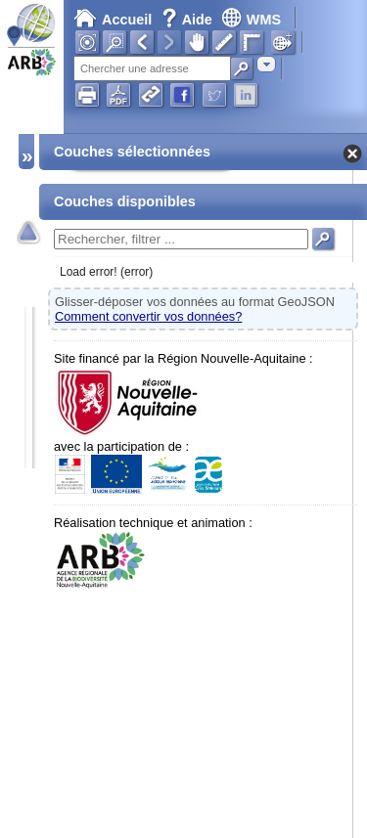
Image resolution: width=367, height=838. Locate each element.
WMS (251, 19)
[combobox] (266, 64)
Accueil (112, 19)
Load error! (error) (106, 272)
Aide (188, 19)
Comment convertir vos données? (148, 316)
